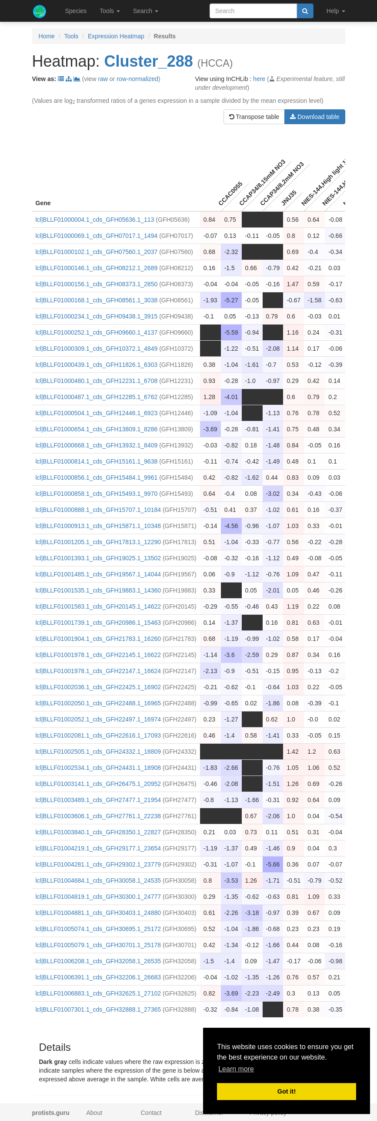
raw (103, 78)
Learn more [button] (236, 1069)
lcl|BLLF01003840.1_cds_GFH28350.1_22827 (98, 832)
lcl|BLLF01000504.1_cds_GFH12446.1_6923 (97, 413)
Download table (314, 116)
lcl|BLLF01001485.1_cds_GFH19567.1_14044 (98, 574)
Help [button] (336, 10)
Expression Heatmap (116, 36)
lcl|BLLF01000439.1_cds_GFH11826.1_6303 (97, 364)
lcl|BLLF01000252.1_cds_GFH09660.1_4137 (97, 332)
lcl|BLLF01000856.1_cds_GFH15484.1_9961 (97, 477)
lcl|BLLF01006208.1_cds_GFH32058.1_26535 (98, 961)
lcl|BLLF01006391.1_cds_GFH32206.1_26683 (98, 977)
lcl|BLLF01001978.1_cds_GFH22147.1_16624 (98, 670)
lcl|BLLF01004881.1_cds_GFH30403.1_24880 (98, 912)
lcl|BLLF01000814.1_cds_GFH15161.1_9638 (97, 461)
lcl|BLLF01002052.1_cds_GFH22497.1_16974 (98, 719)
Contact (151, 1112)
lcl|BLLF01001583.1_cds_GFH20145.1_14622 (98, 606)
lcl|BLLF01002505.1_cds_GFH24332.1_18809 (98, 751)
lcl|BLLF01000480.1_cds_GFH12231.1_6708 (97, 380)
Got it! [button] (286, 1091)
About (95, 1112)
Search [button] (145, 10)
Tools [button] (110, 10)
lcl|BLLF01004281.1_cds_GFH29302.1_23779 (98, 864)
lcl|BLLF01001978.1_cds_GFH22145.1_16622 (98, 654)
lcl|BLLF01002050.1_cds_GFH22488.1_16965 (98, 703)
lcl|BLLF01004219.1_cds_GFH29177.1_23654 (98, 848)
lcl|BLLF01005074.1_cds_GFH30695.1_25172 (98, 928)
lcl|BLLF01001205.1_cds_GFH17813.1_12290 (98, 541)
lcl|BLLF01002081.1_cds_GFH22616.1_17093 (98, 735)
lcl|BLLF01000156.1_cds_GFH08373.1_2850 (97, 284)
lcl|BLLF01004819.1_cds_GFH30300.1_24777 (98, 896)
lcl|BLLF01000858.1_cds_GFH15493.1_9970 (97, 493)
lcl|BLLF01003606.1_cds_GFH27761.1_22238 (98, 816)
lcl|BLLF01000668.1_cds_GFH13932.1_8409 (97, 445)
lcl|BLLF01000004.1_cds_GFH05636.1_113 (95, 219)
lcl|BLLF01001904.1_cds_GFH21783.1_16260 (98, 638)
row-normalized (137, 78)
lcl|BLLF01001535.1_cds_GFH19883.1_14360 (98, 590)
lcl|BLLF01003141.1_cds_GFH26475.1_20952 (98, 783)
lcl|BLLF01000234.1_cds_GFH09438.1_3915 (97, 316)
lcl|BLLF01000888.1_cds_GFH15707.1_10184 (98, 509)
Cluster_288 (148, 61)
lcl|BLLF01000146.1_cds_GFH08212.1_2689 (97, 267)
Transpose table (254, 116)
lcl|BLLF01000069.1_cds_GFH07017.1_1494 (97, 235)
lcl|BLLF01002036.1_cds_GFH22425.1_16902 (98, 687)
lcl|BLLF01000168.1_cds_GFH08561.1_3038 (97, 300)
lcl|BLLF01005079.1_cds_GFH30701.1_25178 (98, 945)
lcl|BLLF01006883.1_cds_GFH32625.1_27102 (98, 993)
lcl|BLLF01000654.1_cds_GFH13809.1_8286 (97, 429)
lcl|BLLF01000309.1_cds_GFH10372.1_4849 (97, 348)
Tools (71, 36)
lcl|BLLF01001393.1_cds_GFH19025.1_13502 (98, 558)
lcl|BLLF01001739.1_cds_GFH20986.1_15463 (98, 622)
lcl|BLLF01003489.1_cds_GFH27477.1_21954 (98, 799)
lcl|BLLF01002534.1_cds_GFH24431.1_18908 (98, 767)
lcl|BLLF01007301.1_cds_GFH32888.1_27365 (98, 1009)
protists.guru (51, 1112)
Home (47, 36)
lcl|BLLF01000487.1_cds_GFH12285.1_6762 (97, 396)
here (259, 78)
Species (76, 10)
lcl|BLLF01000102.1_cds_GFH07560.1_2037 (97, 251)
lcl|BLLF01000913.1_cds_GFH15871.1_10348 (98, 525)
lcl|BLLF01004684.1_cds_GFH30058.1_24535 (98, 880)
